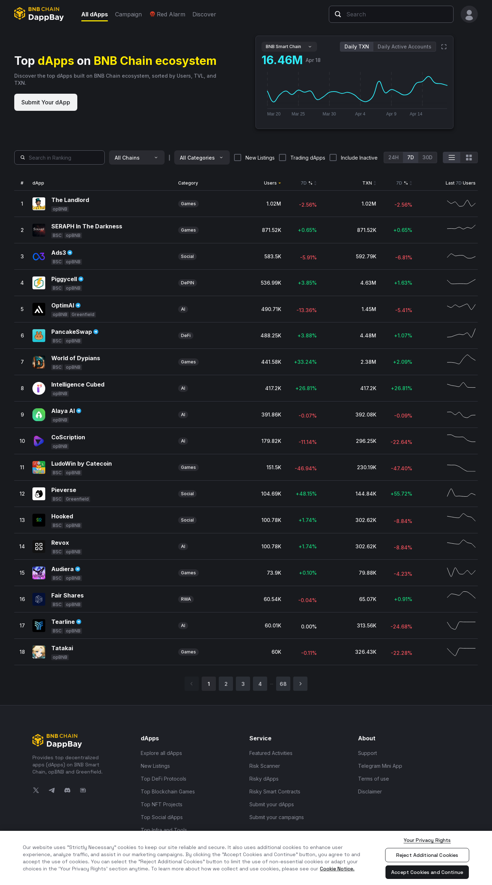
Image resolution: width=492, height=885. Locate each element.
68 (283, 684)
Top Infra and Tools (164, 830)
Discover (204, 14)
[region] (246, 858)
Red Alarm (167, 14)
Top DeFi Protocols (163, 779)
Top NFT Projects (161, 804)
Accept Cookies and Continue (427, 872)
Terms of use (373, 779)
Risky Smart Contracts (274, 791)
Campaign (128, 14)
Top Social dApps (162, 817)
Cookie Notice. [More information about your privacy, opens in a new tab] (337, 868)
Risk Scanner (264, 766)
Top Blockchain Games (168, 791)
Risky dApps (264, 779)
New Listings (155, 766)
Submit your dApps (271, 804)
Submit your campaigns (276, 817)
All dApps (94, 14)
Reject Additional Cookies (427, 855)
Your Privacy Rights (427, 840)
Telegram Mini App (380, 766)
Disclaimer (370, 791)
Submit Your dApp (45, 102)
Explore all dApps (161, 753)
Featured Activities (270, 753)
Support (367, 753)
